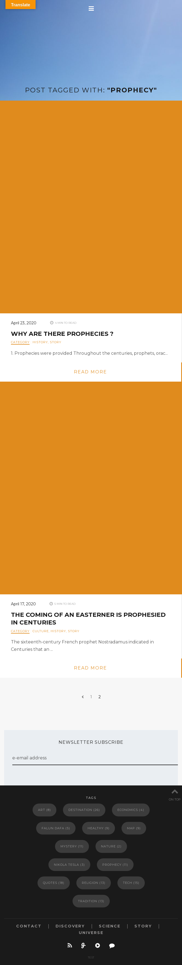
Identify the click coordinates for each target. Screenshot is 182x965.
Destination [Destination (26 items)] (84, 810)
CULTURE (41, 631)
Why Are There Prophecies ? (62, 333)
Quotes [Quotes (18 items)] (53, 883)
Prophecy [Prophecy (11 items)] (115, 865)
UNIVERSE (91, 933)
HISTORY (40, 342)
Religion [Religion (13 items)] (93, 883)
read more (90, 371)
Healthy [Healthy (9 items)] (98, 828)
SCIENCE (109, 926)
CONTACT (29, 926)
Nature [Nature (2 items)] (111, 846)
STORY (55, 342)
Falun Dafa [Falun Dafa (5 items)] (56, 828)
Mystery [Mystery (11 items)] (71, 846)
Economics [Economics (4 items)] (130, 810)
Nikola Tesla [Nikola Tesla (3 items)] (69, 865)
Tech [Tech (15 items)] (131, 883)
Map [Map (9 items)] (134, 828)
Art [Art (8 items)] (44, 810)
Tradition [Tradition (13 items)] (91, 901)
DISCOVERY (70, 926)
